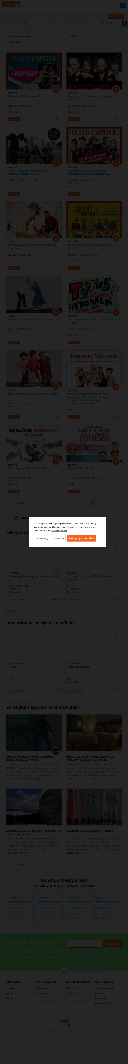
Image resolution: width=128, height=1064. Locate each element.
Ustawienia (59, 538)
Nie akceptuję (42, 538)
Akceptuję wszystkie (82, 538)
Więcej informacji (59, 530)
